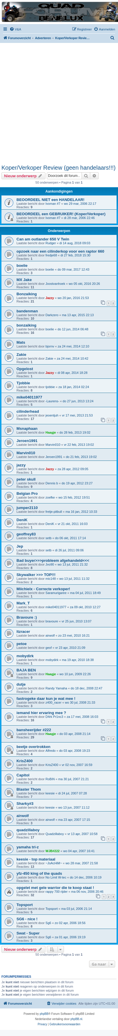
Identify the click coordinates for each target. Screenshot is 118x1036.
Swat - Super (28, 933)
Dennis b (51, 483)
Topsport (24, 905)
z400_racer (53, 702)
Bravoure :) (26, 617)
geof (48, 647)
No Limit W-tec (55, 877)
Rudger (50, 243)
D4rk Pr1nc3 (54, 716)
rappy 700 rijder (56, 891)
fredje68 (51, 255)
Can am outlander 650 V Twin (42, 239)
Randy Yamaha (56, 688)
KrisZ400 (24, 761)
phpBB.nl (76, 1019)
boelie (21, 265)
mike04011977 (29, 397)
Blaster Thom (28, 789)
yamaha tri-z (27, 847)
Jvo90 (49, 564)
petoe (21, 644)
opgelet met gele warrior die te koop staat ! (55, 887)
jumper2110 (27, 508)
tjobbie (50, 387)
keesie (50, 793)
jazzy (21, 465)
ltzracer (23, 631)
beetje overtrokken (33, 747)
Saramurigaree (56, 593)
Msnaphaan (27, 428)
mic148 (50, 578)
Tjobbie (23, 383)
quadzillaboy (28, 830)
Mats (20, 342)
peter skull (26, 479)
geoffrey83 (26, 534)
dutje (21, 684)
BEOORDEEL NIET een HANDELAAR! (50, 200)
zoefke (50, 497)
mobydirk (25, 656)
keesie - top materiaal (35, 859)
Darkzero (51, 315)
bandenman (27, 311)
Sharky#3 (25, 803)
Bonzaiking (26, 294)
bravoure (51, 621)
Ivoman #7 (52, 203)
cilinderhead (27, 411)
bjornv (49, 346)
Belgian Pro (27, 493)
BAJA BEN (26, 670)
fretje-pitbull (53, 511)
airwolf (50, 635)
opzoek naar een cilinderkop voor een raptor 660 (60, 251)
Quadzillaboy (54, 834)
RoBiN (50, 779)
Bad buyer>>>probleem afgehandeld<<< (52, 560)
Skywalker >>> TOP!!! (36, 575)
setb (48, 538)
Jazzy (49, 298)
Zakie (21, 354)
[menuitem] (15, 29)
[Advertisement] (57, 103)
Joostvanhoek (55, 283)
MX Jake (24, 280)
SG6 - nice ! (27, 919)
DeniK (21, 520)
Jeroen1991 (27, 441)
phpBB (44, 1013)
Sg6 (48, 923)
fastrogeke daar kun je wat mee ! (45, 698)
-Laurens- (52, 401)
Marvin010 (52, 444)
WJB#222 (52, 851)
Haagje (50, 432)
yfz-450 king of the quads (39, 873)
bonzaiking (26, 325)
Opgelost (24, 369)
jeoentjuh (51, 415)
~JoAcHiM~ (53, 863)
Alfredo (50, 750)
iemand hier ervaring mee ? (41, 713)
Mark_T (23, 603)
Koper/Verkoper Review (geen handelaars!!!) (58, 167)
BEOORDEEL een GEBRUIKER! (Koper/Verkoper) (61, 214)
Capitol (23, 775)
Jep (19, 546)
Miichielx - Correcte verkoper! (43, 589)
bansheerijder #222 (33, 730)
